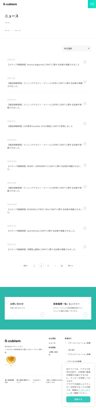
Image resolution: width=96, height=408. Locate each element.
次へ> (70, 286)
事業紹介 (68, 359)
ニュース (52, 363)
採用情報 (52, 368)
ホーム (7, 30)
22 (62, 286)
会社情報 (52, 359)
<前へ (25, 286)
